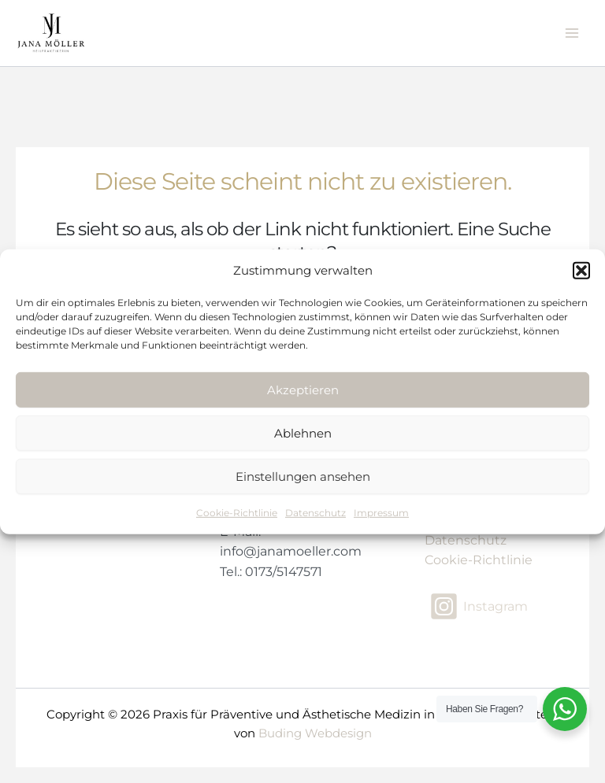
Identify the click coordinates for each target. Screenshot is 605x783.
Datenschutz (315, 513)
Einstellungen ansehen (303, 476)
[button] (581, 271)
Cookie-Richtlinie (236, 513)
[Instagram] (479, 606)
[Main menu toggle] (572, 33)
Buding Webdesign (315, 733)
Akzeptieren (303, 389)
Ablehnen (303, 433)
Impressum (381, 513)
